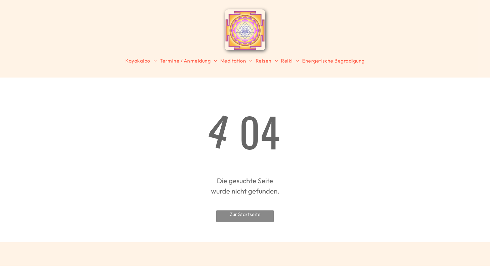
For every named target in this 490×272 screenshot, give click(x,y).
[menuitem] (141, 60)
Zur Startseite (245, 214)
